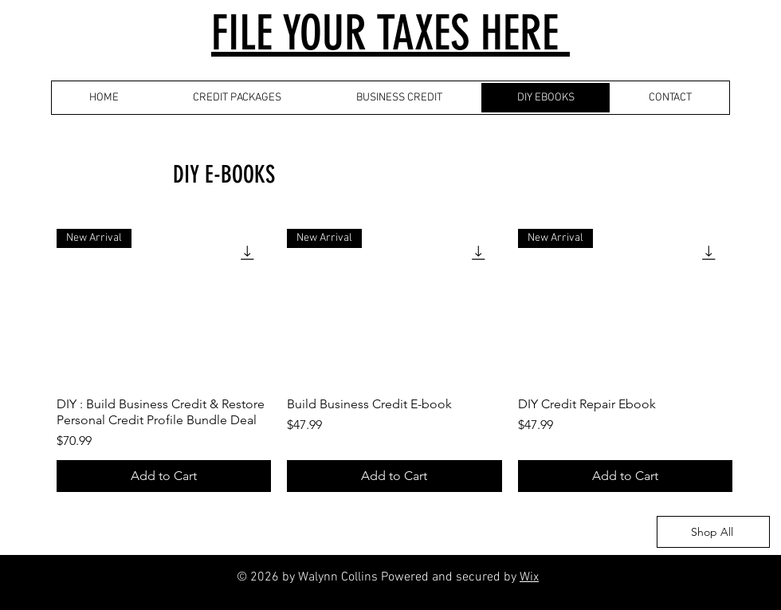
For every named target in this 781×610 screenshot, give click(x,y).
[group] (394, 355)
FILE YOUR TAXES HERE (390, 33)
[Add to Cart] (164, 476)
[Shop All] (713, 532)
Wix (529, 577)
